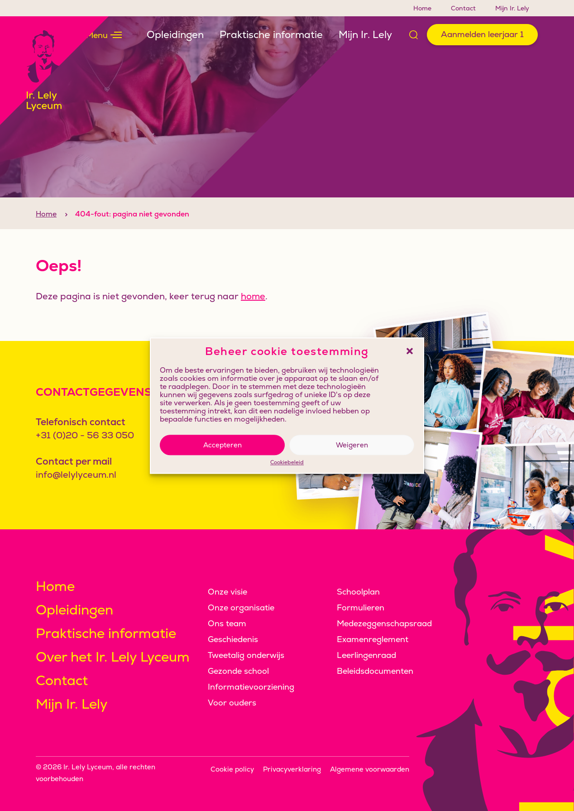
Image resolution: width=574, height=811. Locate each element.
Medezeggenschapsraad (384, 623)
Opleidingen (175, 34)
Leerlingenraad (366, 655)
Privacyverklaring (292, 769)
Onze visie (227, 591)
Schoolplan (358, 591)
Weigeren (352, 445)
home (253, 311)
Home (422, 8)
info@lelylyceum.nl (76, 474)
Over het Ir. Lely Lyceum (113, 657)
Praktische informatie (271, 34)
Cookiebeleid (287, 463)
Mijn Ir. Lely (512, 8)
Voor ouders (232, 702)
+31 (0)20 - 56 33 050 (85, 435)
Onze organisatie (241, 607)
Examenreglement (372, 639)
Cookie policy (232, 769)
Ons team (227, 623)
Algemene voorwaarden (369, 769)
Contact (463, 8)
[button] (409, 351)
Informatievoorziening (251, 686)
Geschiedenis (233, 639)
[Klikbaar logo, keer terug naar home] (54, 70)
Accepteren (222, 445)
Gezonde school (238, 671)
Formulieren (360, 607)
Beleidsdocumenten (375, 671)
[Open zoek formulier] (413, 34)
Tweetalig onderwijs (246, 655)
